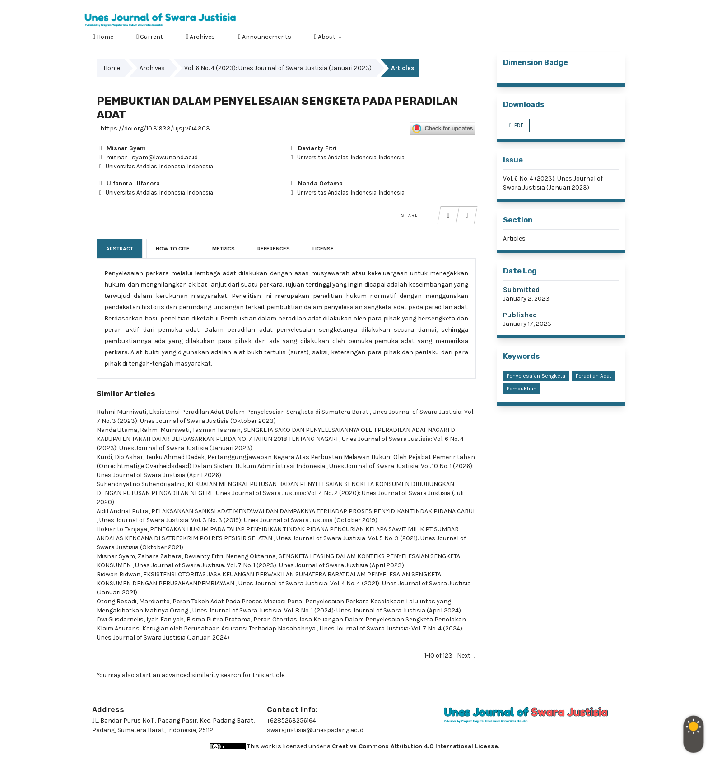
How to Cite (173, 249)
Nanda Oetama (315, 183)
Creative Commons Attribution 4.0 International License (415, 746)
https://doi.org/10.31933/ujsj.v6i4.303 (153, 128)
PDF (518, 125)
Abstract (119, 249)
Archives (200, 37)
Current (149, 37)
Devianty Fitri (312, 148)
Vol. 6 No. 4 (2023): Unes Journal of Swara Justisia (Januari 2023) (278, 68)
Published (520, 314)
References (273, 249)
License (323, 249)
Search (612, 35)
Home (103, 37)
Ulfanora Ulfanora (128, 183)
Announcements (264, 37)
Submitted (521, 289)
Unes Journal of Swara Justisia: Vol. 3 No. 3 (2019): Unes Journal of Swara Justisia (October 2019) (238, 520)
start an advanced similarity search (188, 675)
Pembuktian (521, 388)
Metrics (223, 249)
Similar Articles (126, 393)
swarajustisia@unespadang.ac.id (315, 730)
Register (584, 6)
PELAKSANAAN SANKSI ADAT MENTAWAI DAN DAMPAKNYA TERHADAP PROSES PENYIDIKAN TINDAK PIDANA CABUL (313, 511)
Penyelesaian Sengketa (536, 376)
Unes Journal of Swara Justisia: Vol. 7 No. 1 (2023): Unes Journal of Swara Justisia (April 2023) (269, 565)
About (325, 37)
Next (463, 655)
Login (616, 6)
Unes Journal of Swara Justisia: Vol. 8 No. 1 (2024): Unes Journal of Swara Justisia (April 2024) (326, 610)
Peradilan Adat (593, 376)
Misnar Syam (121, 148)
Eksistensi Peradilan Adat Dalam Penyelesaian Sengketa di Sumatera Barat (259, 412)
